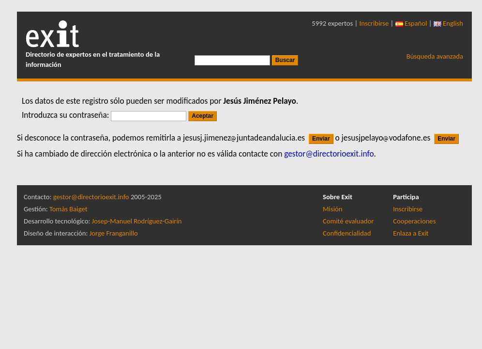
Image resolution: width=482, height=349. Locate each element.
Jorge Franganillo (114, 233)
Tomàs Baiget (68, 209)
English (448, 23)
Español (411, 23)
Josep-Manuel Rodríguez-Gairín (137, 221)
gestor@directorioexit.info (91, 196)
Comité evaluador (348, 221)
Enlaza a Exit (410, 233)
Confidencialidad (347, 233)
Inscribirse (374, 23)
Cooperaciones (414, 221)
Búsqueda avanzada (435, 56)
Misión (332, 209)
